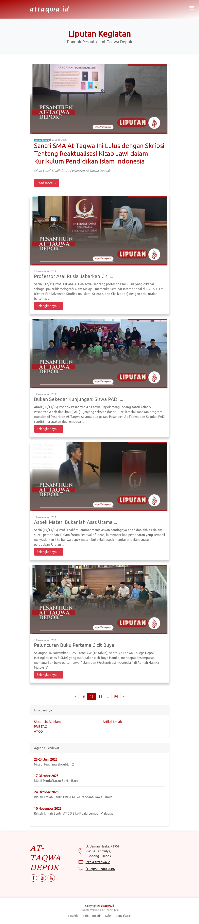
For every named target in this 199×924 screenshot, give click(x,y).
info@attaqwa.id (98, 864)
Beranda (73, 915)
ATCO (38, 731)
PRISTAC (40, 726)
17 (92, 696)
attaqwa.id (49, 10)
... (108, 696)
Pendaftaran (123, 915)
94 (116, 696)
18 (100, 696)
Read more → (47, 183)
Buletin (96, 915)
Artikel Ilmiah (112, 722)
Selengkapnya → (49, 306)
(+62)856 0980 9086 (100, 871)
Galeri (108, 915)
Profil (85, 915)
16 (83, 696)
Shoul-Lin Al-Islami (48, 722)
